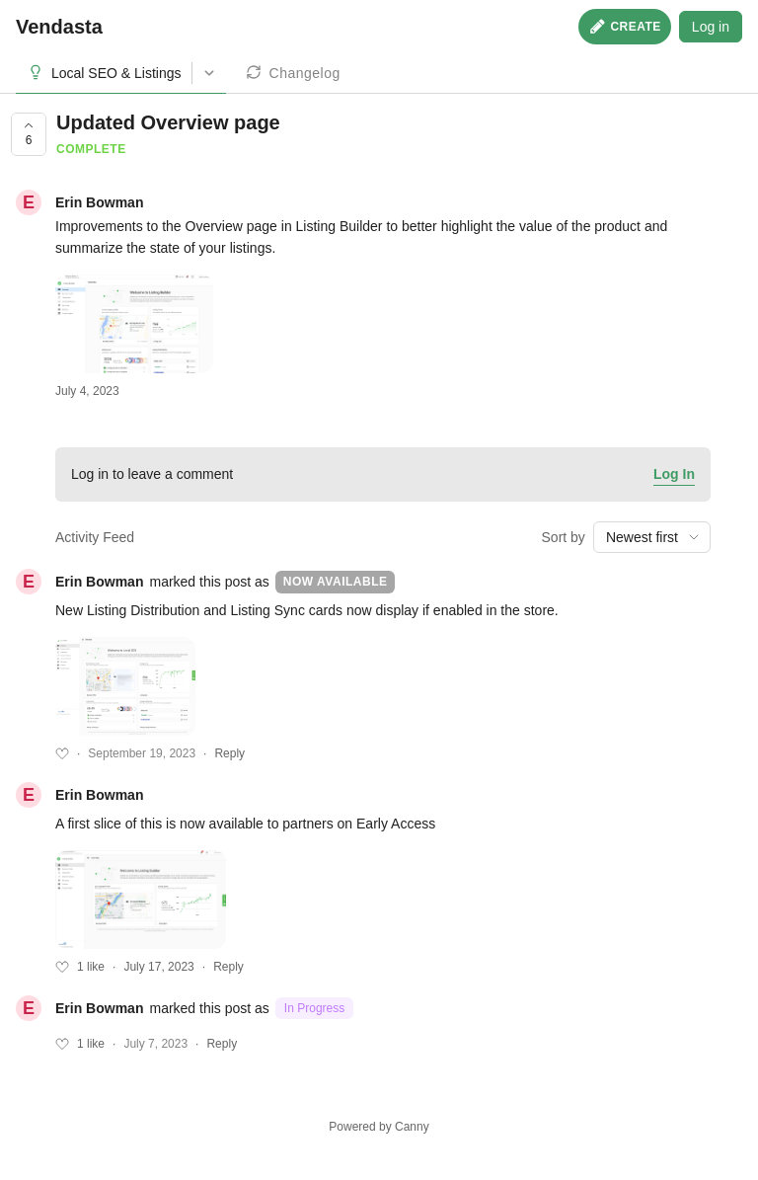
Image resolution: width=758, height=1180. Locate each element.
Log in (710, 27)
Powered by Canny (378, 1127)
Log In (674, 474)
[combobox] (652, 537)
